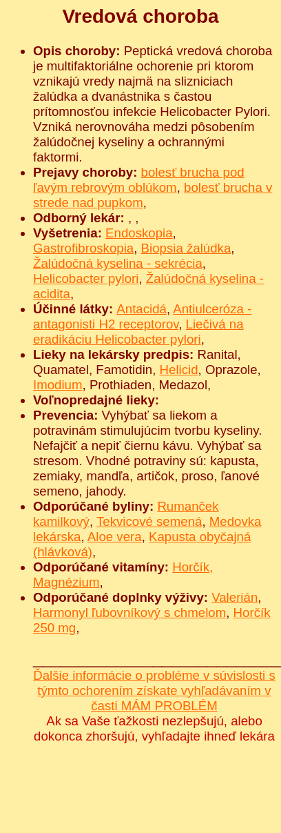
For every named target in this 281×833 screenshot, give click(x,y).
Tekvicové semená (149, 521)
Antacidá (141, 309)
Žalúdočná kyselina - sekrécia (117, 263)
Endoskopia (139, 233)
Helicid (179, 369)
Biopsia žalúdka (186, 248)
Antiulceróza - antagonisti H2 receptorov (142, 316)
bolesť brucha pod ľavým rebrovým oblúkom (138, 180)
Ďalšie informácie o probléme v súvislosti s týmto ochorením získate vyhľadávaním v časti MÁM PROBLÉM (154, 690)
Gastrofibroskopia (83, 248)
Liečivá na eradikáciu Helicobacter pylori (138, 331)
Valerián (234, 597)
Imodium (58, 385)
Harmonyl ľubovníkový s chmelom (129, 612)
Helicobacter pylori (85, 278)
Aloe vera (114, 536)
